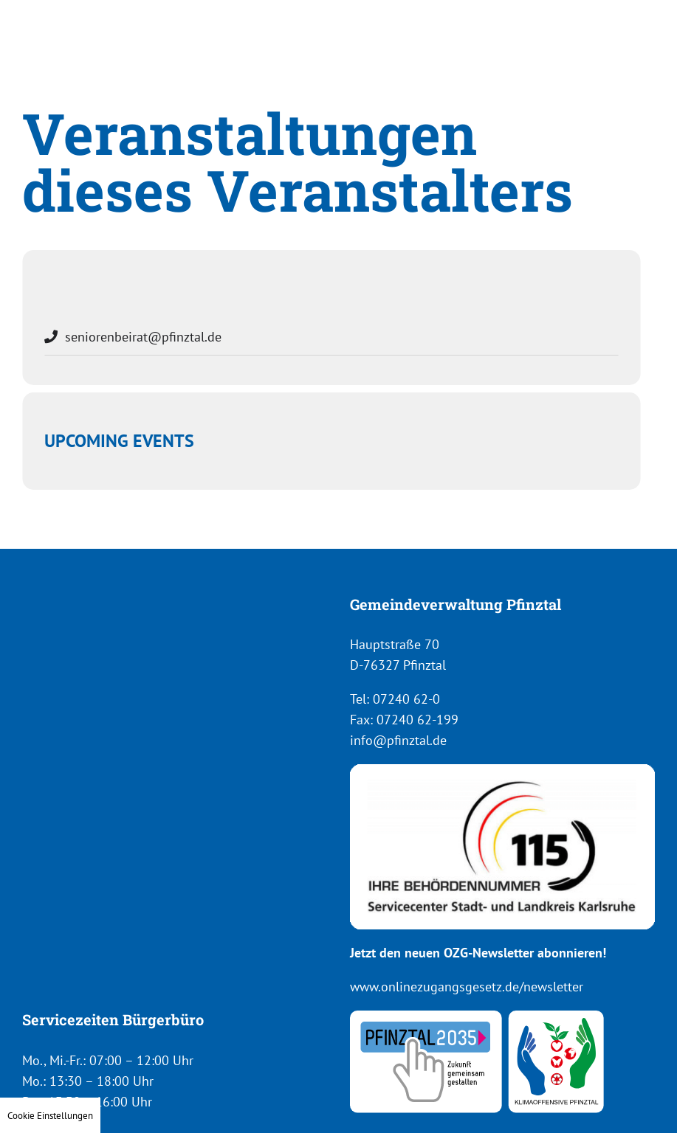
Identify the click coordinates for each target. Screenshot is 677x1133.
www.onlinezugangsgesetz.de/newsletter (466, 986)
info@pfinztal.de (398, 740)
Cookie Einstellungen (50, 1115)
